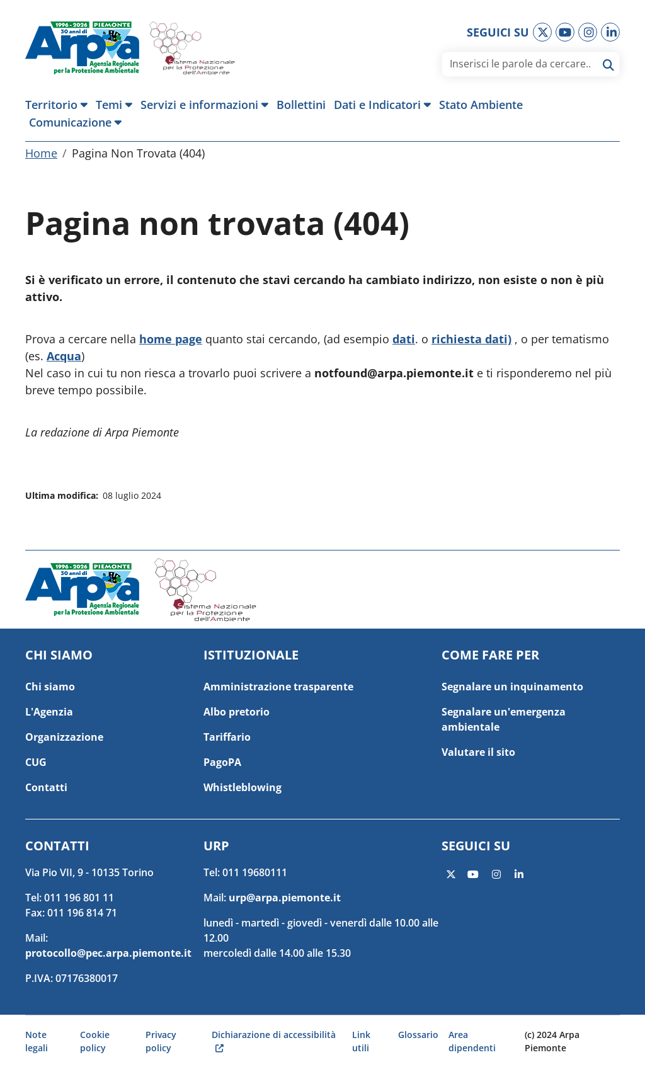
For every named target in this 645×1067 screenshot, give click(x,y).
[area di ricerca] (520, 63)
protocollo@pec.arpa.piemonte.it (108, 953)
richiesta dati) (471, 338)
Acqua (64, 355)
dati (403, 338)
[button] (58, 104)
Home (41, 153)
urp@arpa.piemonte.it (285, 897)
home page (170, 338)
